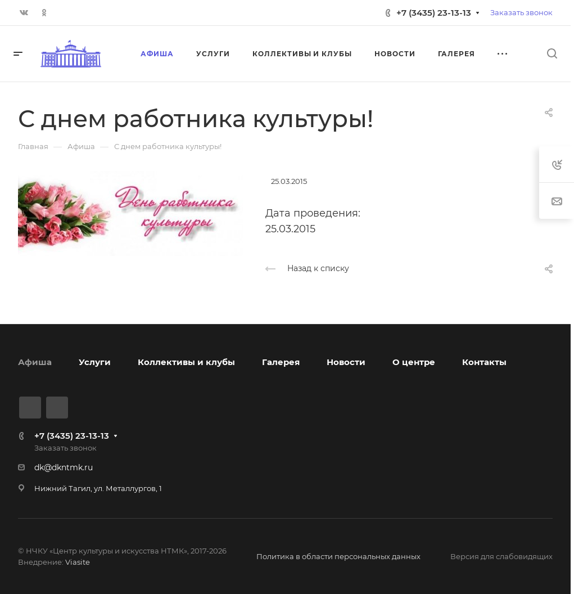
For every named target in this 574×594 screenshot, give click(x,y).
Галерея (281, 362)
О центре (413, 362)
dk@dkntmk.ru (63, 467)
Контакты (484, 362)
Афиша (35, 362)
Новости (346, 362)
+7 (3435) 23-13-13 (433, 12)
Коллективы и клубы (186, 362)
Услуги (95, 362)
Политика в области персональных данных (338, 556)
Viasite (77, 561)
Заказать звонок (521, 12)
